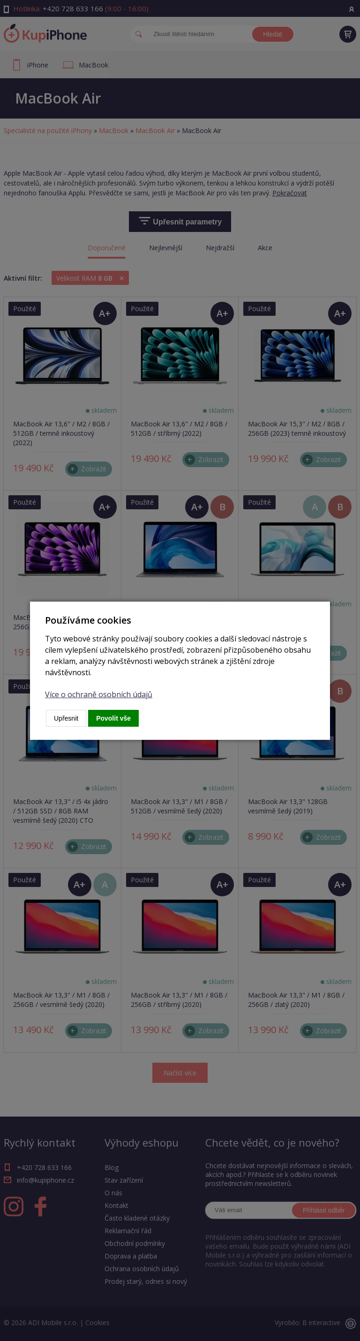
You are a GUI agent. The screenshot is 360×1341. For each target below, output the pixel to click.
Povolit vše (113, 718)
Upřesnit (66, 718)
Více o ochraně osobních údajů (98, 694)
